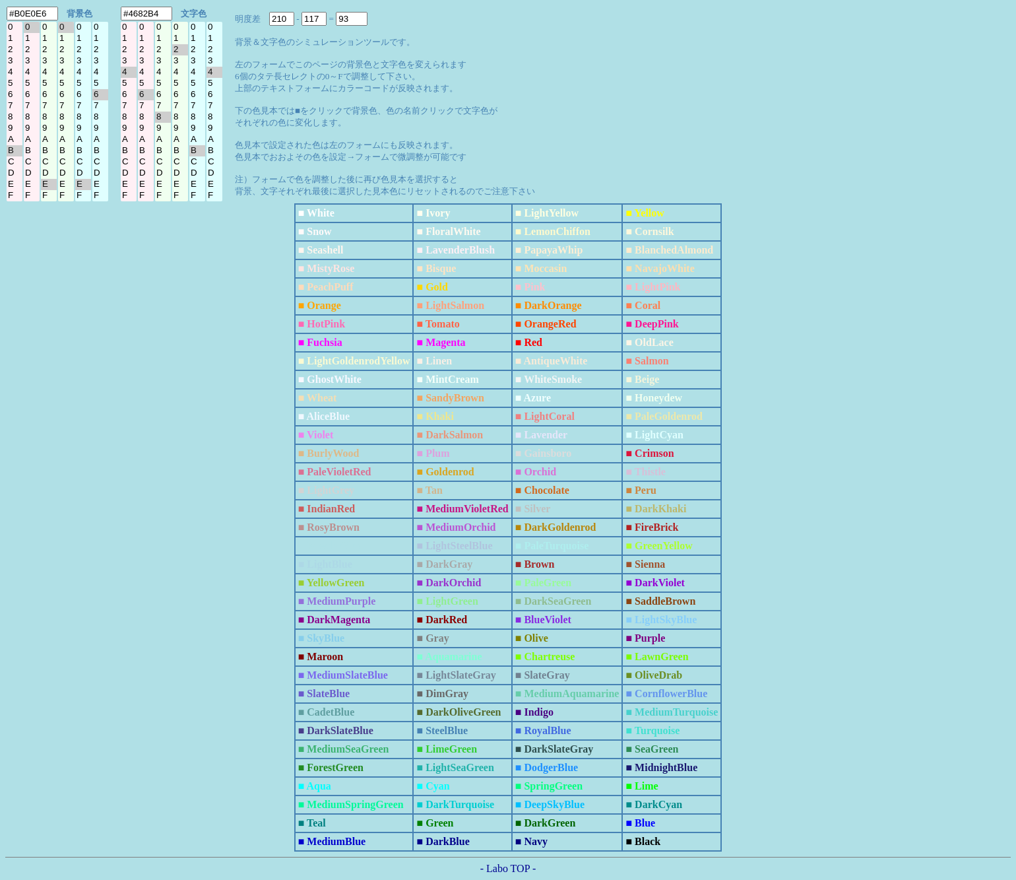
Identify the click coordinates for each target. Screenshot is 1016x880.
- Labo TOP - (508, 868)
